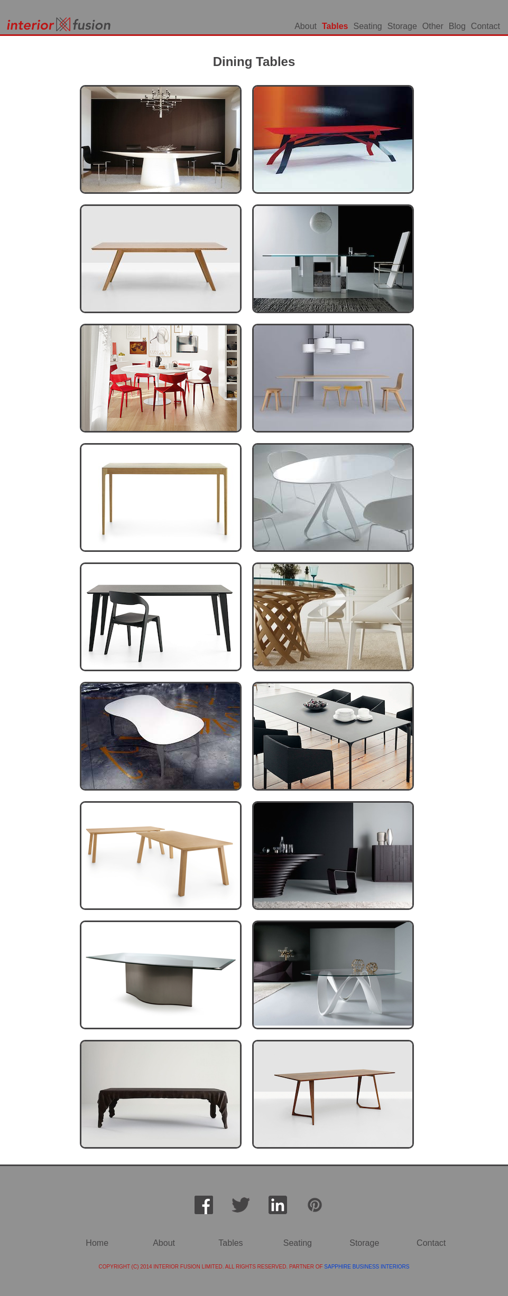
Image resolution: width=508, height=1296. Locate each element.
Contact (485, 26)
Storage (402, 26)
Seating (368, 26)
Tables (335, 26)
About (305, 26)
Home (97, 1242)
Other (433, 26)
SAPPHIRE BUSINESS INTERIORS (366, 1267)
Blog (457, 26)
